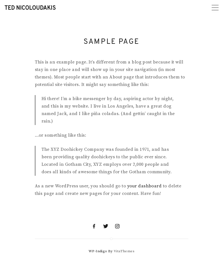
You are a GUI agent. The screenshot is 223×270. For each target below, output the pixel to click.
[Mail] (129, 226)
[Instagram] (117, 226)
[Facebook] (94, 226)
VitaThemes (124, 251)
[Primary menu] (215, 7)
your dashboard (144, 186)
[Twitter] (105, 226)
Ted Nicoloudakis (30, 8)
